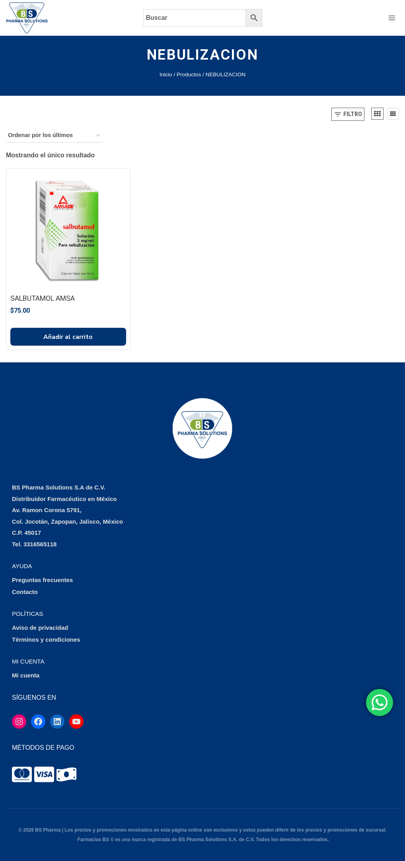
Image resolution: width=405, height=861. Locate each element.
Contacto (25, 591)
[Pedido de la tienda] (54, 136)
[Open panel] (347, 114)
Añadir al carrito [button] (68, 337)
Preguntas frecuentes (42, 580)
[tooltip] (22, 774)
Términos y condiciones (46, 639)
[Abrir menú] (391, 18)
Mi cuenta (25, 675)
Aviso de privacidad (40, 627)
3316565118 (39, 544)
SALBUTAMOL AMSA (42, 298)
